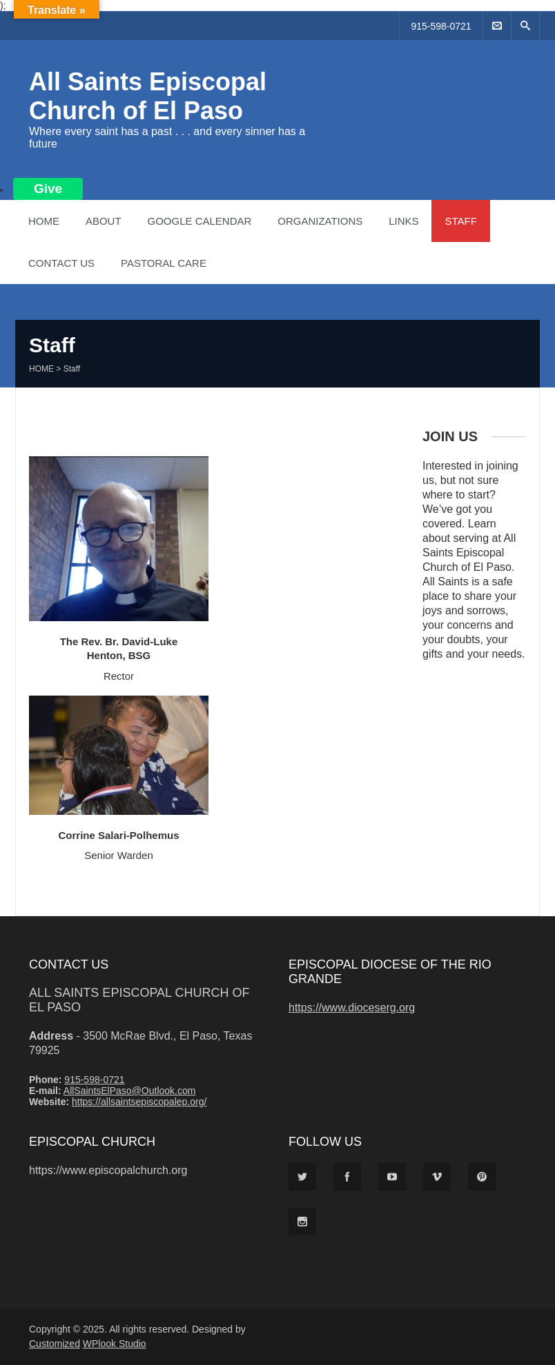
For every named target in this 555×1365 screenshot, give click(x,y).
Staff (460, 221)
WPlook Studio (114, 1343)
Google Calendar (199, 221)
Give (48, 188)
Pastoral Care (163, 263)
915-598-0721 (441, 26)
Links (403, 221)
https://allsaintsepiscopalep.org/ (139, 1101)
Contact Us (61, 263)
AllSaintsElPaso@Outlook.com (130, 1090)
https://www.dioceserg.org (352, 1007)
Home (43, 221)
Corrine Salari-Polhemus (118, 835)
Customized (54, 1343)
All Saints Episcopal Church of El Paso (147, 96)
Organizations (320, 221)
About (103, 221)
